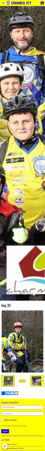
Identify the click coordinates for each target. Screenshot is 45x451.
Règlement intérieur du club (12, 448)
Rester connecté (9, 420)
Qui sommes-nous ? (9, 444)
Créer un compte (6, 426)
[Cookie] (5, 446)
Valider (5, 431)
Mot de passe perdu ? (20, 426)
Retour (22, 381)
